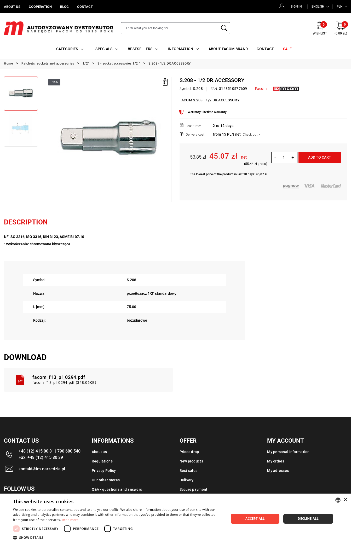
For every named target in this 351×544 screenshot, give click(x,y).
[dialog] (175, 519)
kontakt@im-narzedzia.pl (42, 468)
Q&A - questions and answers (117, 489)
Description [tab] (26, 222)
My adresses (278, 470)
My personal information (288, 452)
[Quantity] (284, 157)
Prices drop (189, 452)
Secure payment (194, 489)
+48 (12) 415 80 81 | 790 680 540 (49, 451)
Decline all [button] (308, 518)
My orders (275, 461)
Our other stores (106, 480)
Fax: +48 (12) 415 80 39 (41, 457)
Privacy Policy (104, 470)
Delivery (187, 480)
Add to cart (319, 157)
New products (191, 461)
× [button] (345, 500)
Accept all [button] (255, 518)
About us (99, 452)
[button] (117, 537)
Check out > (251, 134)
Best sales (189, 470)
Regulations (102, 461)
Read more (70, 520)
